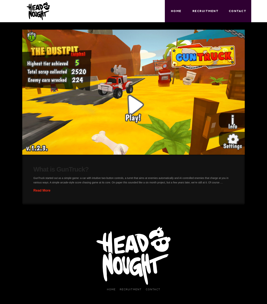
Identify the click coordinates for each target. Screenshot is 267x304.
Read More (41, 190)
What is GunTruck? (61, 169)
